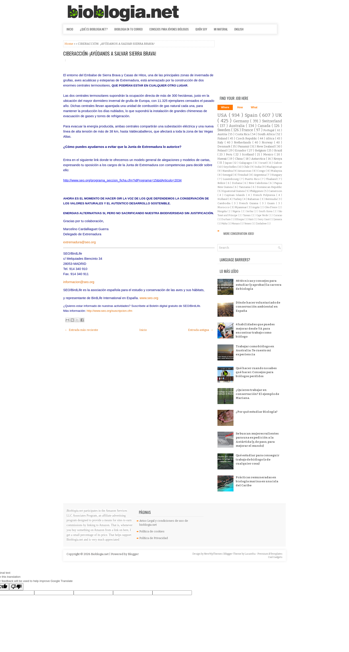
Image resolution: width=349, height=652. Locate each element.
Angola (256, 207)
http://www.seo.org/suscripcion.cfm (109, 310)
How (240, 107)
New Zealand (266, 146)
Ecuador (241, 150)
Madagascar (274, 166)
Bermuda (271, 199)
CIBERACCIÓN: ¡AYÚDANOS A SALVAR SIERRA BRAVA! (109, 53)
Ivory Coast (264, 219)
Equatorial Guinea (233, 191)
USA (223, 115)
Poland (222, 150)
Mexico (268, 154)
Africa (270, 138)
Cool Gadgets (275, 557)
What (254, 107)
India (258, 166)
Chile (246, 166)
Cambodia (224, 203)
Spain (252, 115)
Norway (268, 142)
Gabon (278, 162)
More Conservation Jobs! (238, 233)
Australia (237, 126)
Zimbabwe (261, 223)
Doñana (237, 183)
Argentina (260, 174)
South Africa (266, 134)
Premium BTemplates (270, 553)
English (238, 29)
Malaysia (276, 170)
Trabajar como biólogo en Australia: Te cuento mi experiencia (255, 350)
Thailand (271, 179)
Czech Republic (247, 138)
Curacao (277, 215)
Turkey (237, 199)
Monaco (236, 223)
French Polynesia (264, 195)
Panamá (244, 146)
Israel (263, 162)
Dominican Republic (269, 187)
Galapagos (246, 162)
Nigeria (237, 211)
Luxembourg (231, 179)
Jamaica (278, 219)
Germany (241, 121)
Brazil (278, 150)
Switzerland (272, 121)
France (248, 130)
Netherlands (243, 142)
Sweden (224, 130)
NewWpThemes (213, 553)
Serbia (250, 211)
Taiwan (247, 215)
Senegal (228, 174)
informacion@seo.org (78, 282)
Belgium (261, 150)
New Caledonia (258, 183)
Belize (221, 183)
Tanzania (245, 187)
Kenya (278, 158)
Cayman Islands (235, 195)
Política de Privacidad (153, 538)
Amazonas (245, 170)
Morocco (223, 207)
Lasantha (250, 553)
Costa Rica (242, 134)
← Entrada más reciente (81, 330)
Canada (265, 126)
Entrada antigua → (200, 330)
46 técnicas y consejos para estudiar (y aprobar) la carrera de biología (258, 284)
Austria (222, 134)
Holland (222, 199)
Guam (271, 203)
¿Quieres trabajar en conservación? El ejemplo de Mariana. (257, 394)
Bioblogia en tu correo (128, 29)
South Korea (266, 211)
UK (278, 115)
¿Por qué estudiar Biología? (257, 411)
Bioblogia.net (100, 554)
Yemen (248, 223)
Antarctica (258, 158)
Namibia (227, 170)
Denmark (224, 146)
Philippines (257, 191)
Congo (261, 170)
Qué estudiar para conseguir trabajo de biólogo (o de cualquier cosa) (257, 459)
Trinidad (243, 174)
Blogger (133, 554)
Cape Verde (262, 215)
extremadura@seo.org (79, 242)
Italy (221, 142)
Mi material (221, 29)
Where (225, 107)
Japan (229, 162)
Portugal (269, 130)
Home (69, 43)
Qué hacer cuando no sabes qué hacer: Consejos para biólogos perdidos (256, 372)
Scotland (248, 154)
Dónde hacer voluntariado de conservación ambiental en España (258, 306)
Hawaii (222, 158)
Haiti (251, 219)
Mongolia (222, 211)
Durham (226, 219)
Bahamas (254, 199)
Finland (222, 138)
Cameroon (275, 191)
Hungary (276, 174)
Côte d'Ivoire (271, 207)
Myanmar (241, 207)
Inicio (70, 29)
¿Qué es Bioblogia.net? (94, 29)
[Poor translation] (16, 586)
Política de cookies (151, 531)
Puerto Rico (252, 179)
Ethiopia (239, 219)
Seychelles (230, 166)
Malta (224, 223)
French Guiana (249, 203)
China (239, 158)
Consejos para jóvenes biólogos (169, 29)
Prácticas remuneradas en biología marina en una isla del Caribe (257, 481)
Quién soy (201, 29)
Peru (229, 154)
